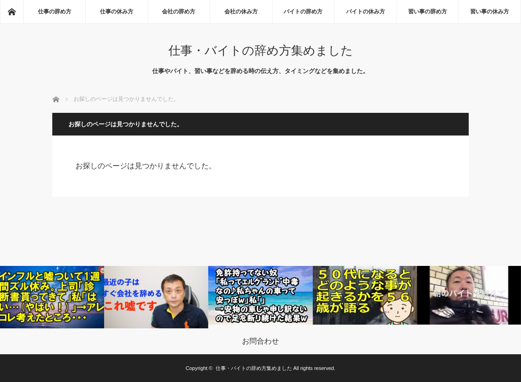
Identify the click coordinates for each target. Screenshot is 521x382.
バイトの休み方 (365, 11)
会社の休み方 (241, 11)
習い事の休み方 (489, 11)
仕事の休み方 (116, 11)
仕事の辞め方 (54, 11)
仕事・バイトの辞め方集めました (260, 50)
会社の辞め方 (178, 11)
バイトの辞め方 (303, 11)
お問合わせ (260, 341)
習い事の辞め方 (427, 11)
